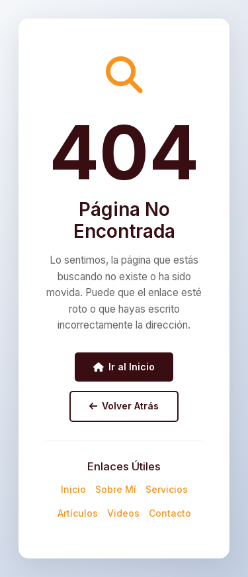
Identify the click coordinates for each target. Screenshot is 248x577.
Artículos (78, 513)
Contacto (170, 513)
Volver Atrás (124, 405)
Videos (123, 513)
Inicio (73, 489)
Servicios (166, 489)
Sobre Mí (115, 489)
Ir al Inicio (124, 366)
